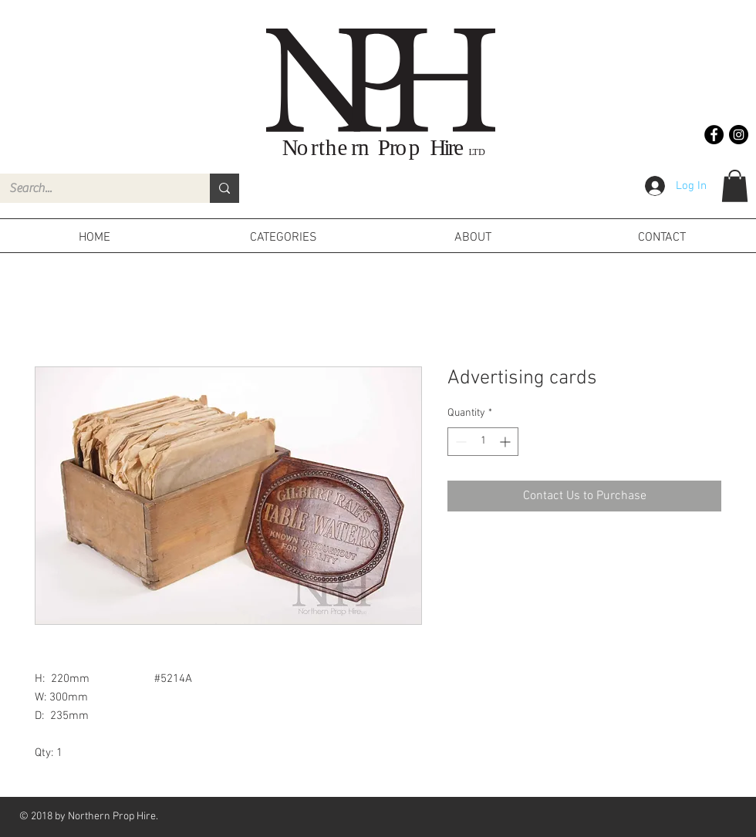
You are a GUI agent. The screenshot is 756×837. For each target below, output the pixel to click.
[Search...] (93, 188)
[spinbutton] (483, 441)
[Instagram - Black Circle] (738, 134)
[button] (734, 186)
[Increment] (506, 441)
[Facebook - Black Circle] (714, 134)
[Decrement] (459, 441)
